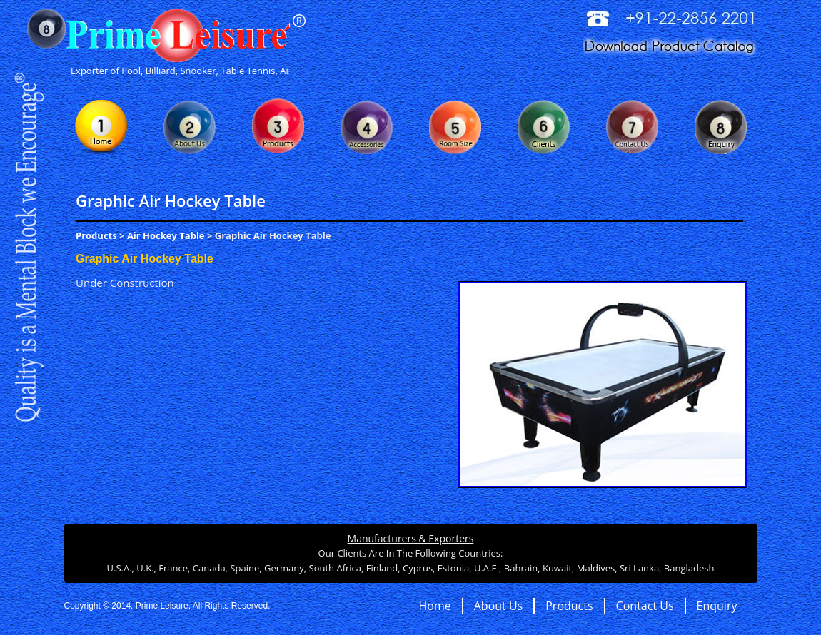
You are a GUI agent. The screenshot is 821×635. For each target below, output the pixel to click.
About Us (498, 606)
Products (96, 235)
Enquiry (717, 606)
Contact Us (645, 606)
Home (435, 606)
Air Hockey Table (166, 235)
